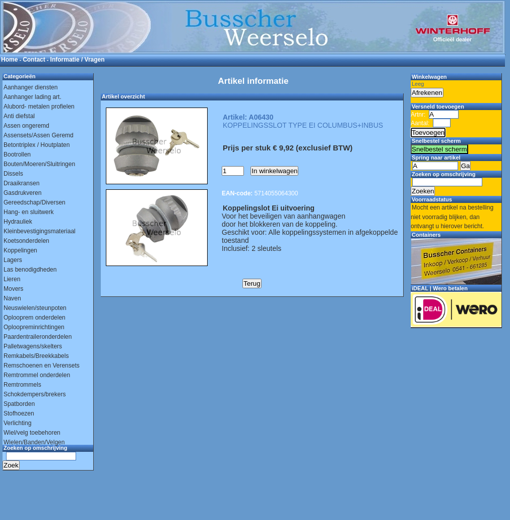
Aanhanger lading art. (32, 96)
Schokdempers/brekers (35, 394)
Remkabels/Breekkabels (36, 355)
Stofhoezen (19, 413)
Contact (34, 59)
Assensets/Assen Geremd (39, 135)
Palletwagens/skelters (33, 346)
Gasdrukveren (22, 192)
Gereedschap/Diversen (35, 202)
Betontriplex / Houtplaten (37, 144)
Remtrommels (22, 384)
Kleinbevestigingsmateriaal (40, 231)
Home (9, 59)
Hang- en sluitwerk (28, 212)
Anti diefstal (19, 116)
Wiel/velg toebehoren (32, 432)
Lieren (12, 279)
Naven (12, 298)
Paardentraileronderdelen (38, 336)
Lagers (13, 260)
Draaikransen (21, 183)
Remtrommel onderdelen (37, 375)
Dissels (13, 173)
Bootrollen (17, 154)
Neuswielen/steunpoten (35, 307)
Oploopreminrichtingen (34, 327)
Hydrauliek (18, 221)
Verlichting (17, 423)
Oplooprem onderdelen (35, 317)
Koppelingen (20, 250)
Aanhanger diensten (30, 87)
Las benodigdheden (30, 269)
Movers (13, 288)
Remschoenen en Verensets (42, 365)
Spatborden (19, 403)
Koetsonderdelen (26, 240)
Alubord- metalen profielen (39, 106)
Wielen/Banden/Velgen (34, 442)
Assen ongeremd (26, 125)
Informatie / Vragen (77, 59)
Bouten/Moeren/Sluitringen (39, 164)
